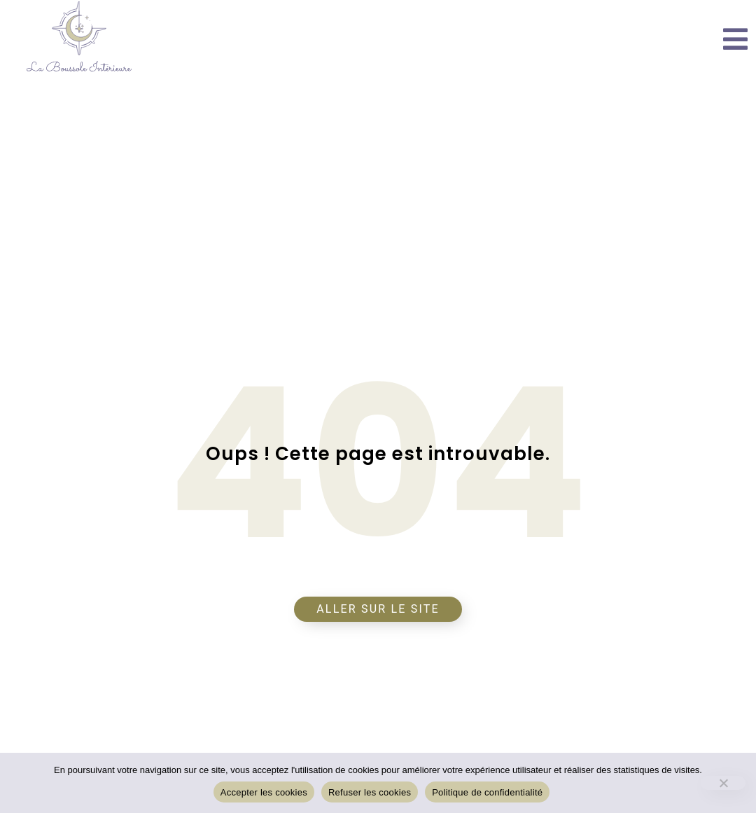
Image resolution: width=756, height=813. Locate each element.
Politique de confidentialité (487, 792)
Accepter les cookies (263, 792)
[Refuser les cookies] (723, 783)
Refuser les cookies (369, 792)
